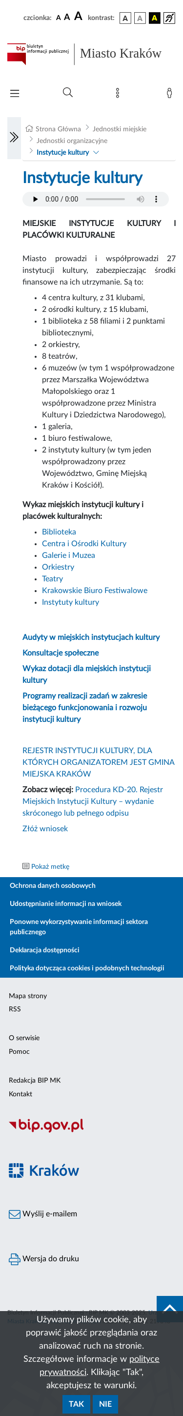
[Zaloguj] (171, 95)
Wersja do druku (44, 1259)
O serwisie (24, 1038)
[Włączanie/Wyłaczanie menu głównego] (14, 94)
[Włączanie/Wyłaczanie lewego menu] (14, 138)
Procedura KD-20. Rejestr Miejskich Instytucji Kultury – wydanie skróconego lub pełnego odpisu (92, 801)
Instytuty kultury (70, 602)
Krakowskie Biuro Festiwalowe (94, 591)
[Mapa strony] (119, 95)
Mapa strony (28, 996)
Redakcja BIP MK (35, 1080)
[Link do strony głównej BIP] (91, 54)
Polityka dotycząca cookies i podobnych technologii (87, 968)
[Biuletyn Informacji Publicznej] (91, 1131)
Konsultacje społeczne (60, 653)
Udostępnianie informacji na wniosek (66, 904)
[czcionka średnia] (67, 17)
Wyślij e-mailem (43, 1214)
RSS (15, 1009)
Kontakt (20, 1094)
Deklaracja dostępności (45, 950)
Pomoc (19, 1051)
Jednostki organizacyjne (72, 141)
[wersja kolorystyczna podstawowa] (125, 18)
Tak (76, 1404)
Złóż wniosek (45, 829)
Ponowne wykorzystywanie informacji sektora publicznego (79, 927)
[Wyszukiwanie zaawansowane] (68, 93)
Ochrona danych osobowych (53, 885)
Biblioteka (59, 532)
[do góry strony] (170, 1309)
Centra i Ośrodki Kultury (84, 544)
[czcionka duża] (79, 16)
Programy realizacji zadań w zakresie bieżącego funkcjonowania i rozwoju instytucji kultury (84, 707)
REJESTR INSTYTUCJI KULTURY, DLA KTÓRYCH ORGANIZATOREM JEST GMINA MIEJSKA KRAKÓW (98, 762)
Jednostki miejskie (119, 129)
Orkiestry (58, 567)
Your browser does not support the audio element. (95, 199)
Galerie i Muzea (68, 555)
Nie (105, 1404)
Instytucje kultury (63, 152)
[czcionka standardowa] (58, 17)
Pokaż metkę (50, 866)
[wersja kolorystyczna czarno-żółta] (154, 18)
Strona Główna (58, 129)
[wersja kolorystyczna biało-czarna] (140, 18)
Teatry (52, 579)
